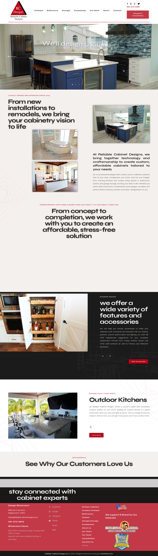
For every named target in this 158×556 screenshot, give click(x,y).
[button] (103, 356)
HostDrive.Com (107, 553)
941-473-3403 (16, 521)
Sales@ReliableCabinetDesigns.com (23, 517)
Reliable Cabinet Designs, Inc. (57, 553)
